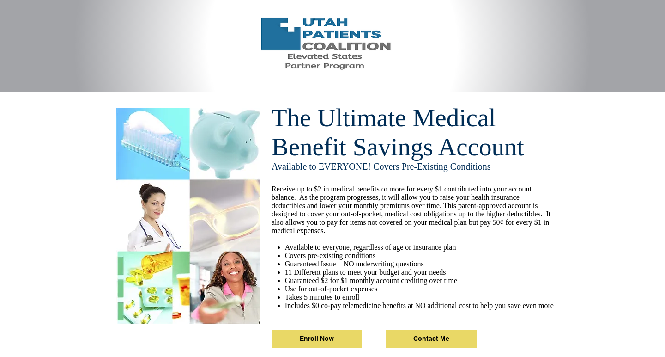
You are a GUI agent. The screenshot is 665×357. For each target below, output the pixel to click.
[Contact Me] (431, 339)
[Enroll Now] (317, 339)
